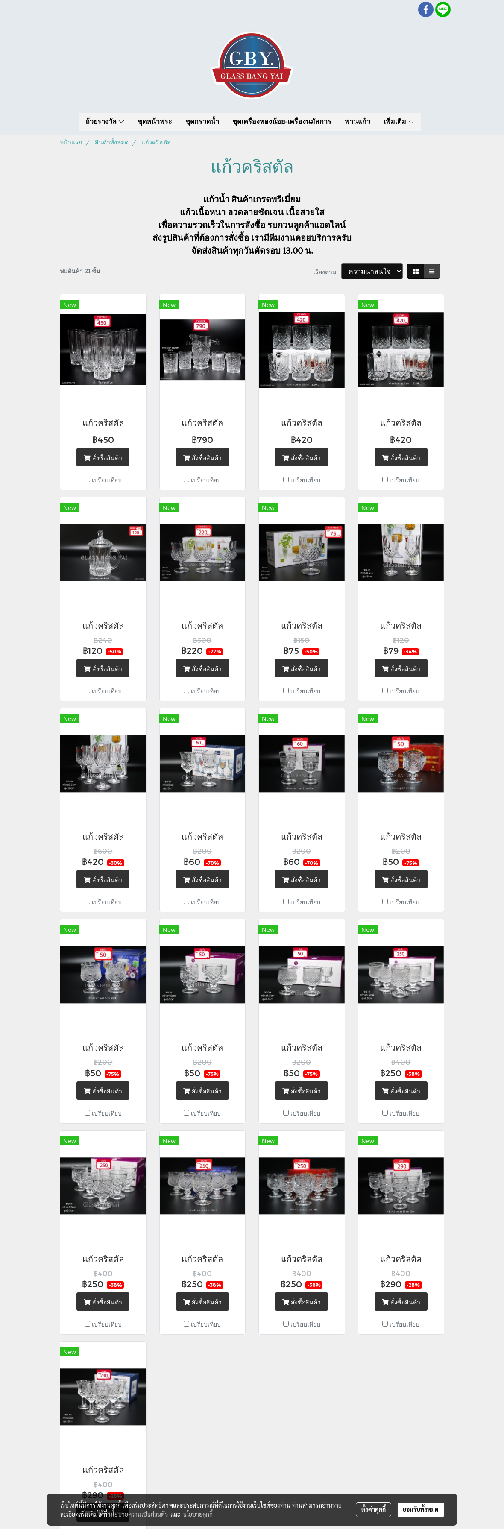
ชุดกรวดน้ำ (202, 121)
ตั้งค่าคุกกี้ (373, 1509)
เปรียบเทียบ (107, 479)
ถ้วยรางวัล (104, 121)
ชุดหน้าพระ (155, 121)
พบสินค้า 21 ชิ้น (80, 270)
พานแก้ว (357, 121)
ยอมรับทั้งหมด (421, 1509)
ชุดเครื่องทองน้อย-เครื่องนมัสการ (281, 121)
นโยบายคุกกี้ (198, 1514)
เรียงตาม (327, 271)
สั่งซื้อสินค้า (103, 457)
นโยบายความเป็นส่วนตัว (138, 1514)
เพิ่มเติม (399, 121)
